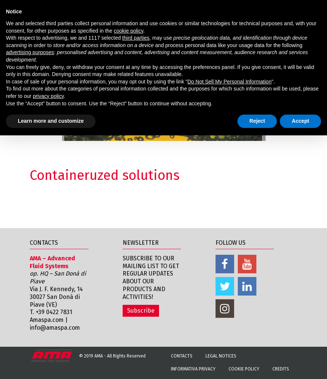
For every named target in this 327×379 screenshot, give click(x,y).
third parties (135, 38)
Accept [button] (300, 121)
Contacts (181, 356)
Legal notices (220, 356)
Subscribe (141, 310)
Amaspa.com (47, 319)
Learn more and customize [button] (51, 121)
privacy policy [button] (48, 96)
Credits (280, 369)
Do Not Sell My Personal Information (229, 82)
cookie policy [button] (128, 31)
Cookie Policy (244, 369)
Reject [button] (257, 121)
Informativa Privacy (193, 369)
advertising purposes (30, 52)
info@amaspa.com (55, 327)
